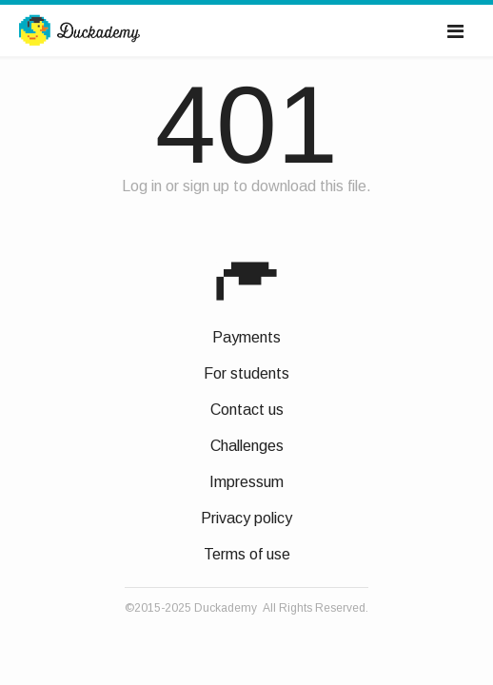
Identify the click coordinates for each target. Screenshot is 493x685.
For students (246, 373)
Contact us (247, 409)
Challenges (247, 446)
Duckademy (79, 31)
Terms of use (247, 554)
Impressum (246, 482)
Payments (246, 337)
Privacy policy (246, 518)
